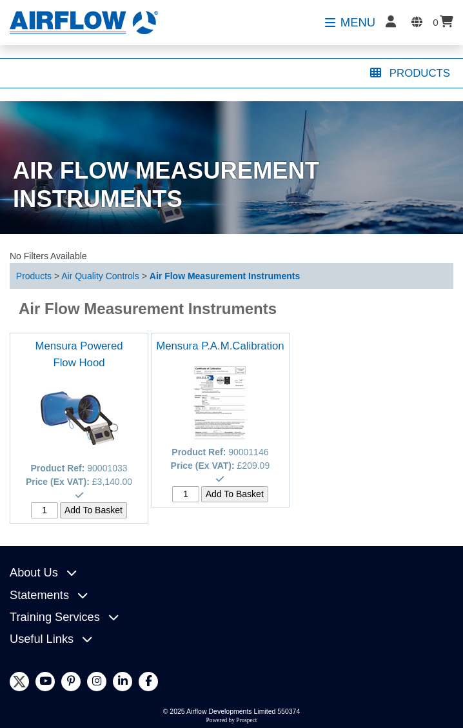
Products (34, 276)
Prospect (246, 720)
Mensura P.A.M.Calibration (220, 346)
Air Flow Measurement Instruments (225, 276)
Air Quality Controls (100, 276)
